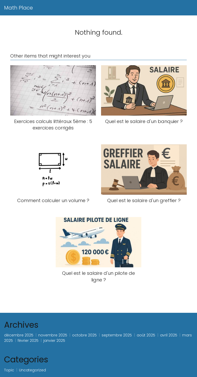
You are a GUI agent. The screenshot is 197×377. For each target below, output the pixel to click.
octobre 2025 (84, 335)
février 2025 (28, 340)
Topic (9, 370)
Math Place (18, 7)
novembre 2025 (52, 335)
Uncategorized (32, 370)
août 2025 (146, 335)
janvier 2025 (54, 340)
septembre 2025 (117, 335)
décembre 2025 (18, 335)
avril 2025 (168, 335)
